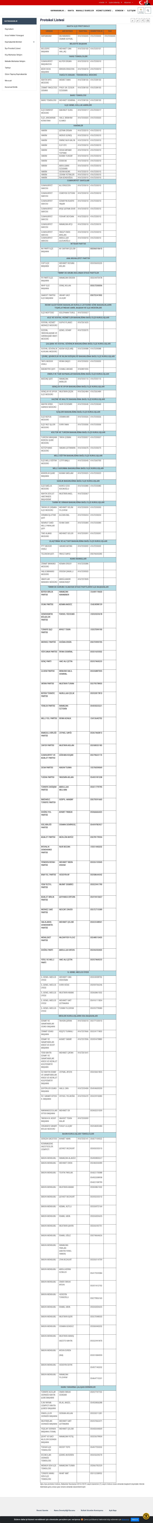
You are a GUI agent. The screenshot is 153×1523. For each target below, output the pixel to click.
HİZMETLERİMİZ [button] (103, 11)
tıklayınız (125, 1519)
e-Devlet (101, 2)
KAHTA (71, 11)
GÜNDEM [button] (119, 11)
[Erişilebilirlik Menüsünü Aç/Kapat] (146, 1516)
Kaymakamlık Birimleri (13, 42)
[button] (143, 20)
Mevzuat (8, 81)
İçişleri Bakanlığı (114, 2)
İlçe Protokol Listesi (12, 48)
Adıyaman (127, 2)
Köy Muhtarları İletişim (13, 55)
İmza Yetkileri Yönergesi (14, 35)
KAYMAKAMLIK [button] (57, 11)
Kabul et (135, 1519)
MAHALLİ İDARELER (85, 11)
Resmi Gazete (42, 1511)
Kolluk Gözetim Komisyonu (92, 1511)
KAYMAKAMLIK (10, 21)
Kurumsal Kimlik (11, 87)
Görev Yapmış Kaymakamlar (16, 74)
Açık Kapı (113, 1511)
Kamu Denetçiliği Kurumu (64, 1511)
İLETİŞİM (131, 11)
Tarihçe (8, 68)
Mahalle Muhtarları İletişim (15, 61)
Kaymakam (9, 29)
